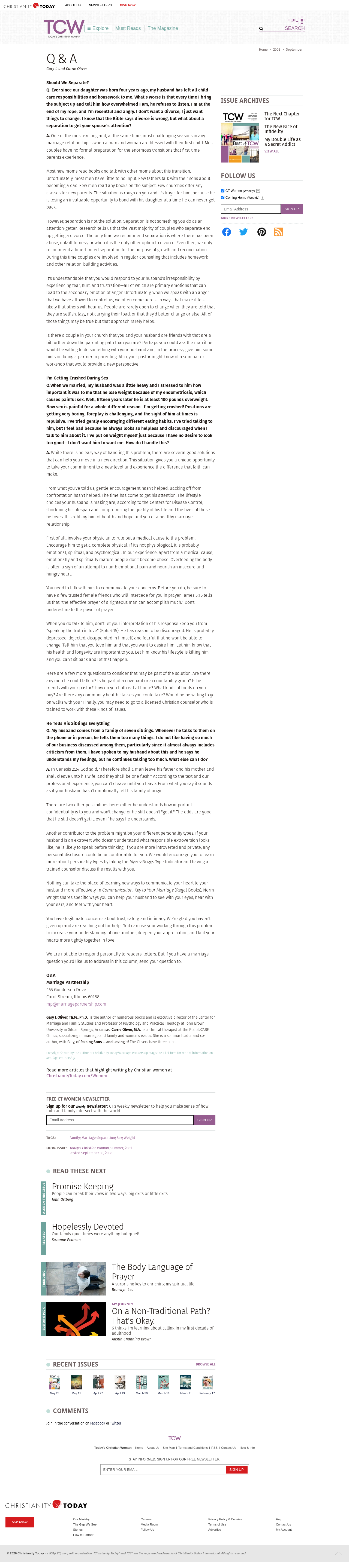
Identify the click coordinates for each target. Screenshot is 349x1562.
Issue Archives (245, 100)
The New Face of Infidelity (280, 129)
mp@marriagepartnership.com (76, 1004)
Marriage (89, 1138)
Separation (106, 1138)
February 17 (207, 1393)
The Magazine (163, 28)
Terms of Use (217, 1524)
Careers (146, 1519)
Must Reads (128, 28)
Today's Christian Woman (112, 1447)
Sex (119, 1138)
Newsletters (100, 5)
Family (75, 1138)
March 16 (163, 1393)
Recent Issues (75, 1364)
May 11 (76, 1393)
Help (279, 1519)
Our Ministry (81, 1519)
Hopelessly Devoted (88, 1226)
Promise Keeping (82, 1186)
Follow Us (147, 1529)
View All (271, 151)
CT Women (240, 191)
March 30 (142, 1393)
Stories (78, 1529)
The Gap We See (85, 1524)
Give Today (20, 1522)
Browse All (205, 1364)
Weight (129, 1138)
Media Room (149, 1524)
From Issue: (56, 1148)
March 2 (185, 1393)
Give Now (128, 5)
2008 (277, 49)
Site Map (169, 1447)
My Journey (122, 1304)
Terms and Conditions (193, 1447)
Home (263, 49)
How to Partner (83, 1534)
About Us (73, 5)
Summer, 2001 (121, 1148)
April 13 (120, 1393)
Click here (169, 1053)
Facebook (97, 1423)
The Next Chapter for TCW (282, 116)
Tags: (51, 1138)
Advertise (214, 1529)
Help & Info (247, 1447)
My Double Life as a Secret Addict (282, 142)
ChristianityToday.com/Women (76, 1076)
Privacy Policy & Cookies (225, 1519)
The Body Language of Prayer (152, 1271)
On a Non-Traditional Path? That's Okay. (161, 1316)
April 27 (98, 1393)
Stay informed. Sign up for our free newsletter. (174, 1459)
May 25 (54, 1393)
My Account (284, 1529)
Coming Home (242, 198)
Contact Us (228, 1447)
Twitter (115, 1423)
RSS (214, 1447)
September (294, 49)
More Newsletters (237, 218)
